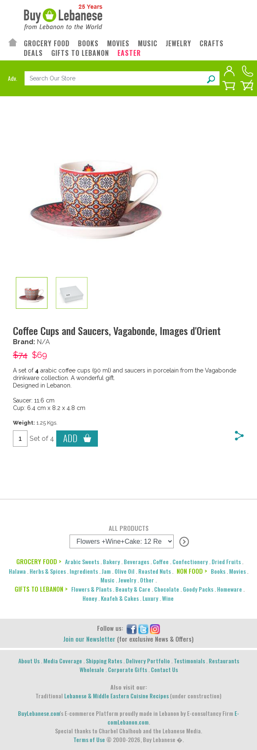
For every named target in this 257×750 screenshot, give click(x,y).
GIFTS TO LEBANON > (41, 588)
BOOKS (88, 43)
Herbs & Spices (48, 571)
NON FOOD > (192, 570)
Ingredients (84, 571)
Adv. (12, 78)
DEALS (33, 53)
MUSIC (147, 43)
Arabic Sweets (82, 561)
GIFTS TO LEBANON (80, 53)
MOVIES (118, 43)
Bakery (111, 561)
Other (147, 579)
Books (218, 571)
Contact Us (164, 669)
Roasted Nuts (154, 571)
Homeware (229, 589)
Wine (168, 598)
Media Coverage (62, 660)
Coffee (161, 561)
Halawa (17, 571)
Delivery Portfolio (148, 660)
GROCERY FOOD (47, 43)
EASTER (129, 53)
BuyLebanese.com (39, 713)
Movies (237, 571)
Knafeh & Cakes (120, 598)
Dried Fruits (226, 561)
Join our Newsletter (89, 638)
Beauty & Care (132, 589)
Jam (106, 571)
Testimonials (189, 660)
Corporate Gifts (127, 669)
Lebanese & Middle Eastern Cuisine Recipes (116, 695)
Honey (89, 598)
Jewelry (127, 579)
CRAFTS (212, 43)
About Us (29, 660)
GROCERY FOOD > (38, 561)
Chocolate (166, 589)
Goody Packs (198, 589)
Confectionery (190, 561)
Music (107, 579)
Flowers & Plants (91, 589)
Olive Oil (125, 571)
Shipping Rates (104, 660)
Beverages (136, 561)
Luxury (150, 598)
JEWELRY (178, 43)
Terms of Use (89, 739)
